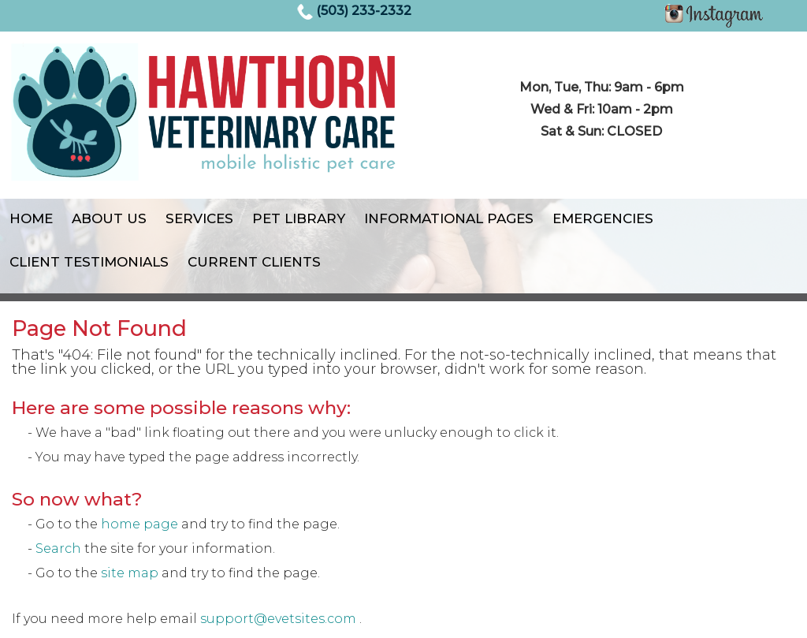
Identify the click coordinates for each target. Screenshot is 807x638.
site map (129, 572)
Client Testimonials (89, 262)
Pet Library (298, 218)
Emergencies (602, 218)
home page (139, 524)
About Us (109, 218)
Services (199, 218)
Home (31, 218)
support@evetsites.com (278, 618)
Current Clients (254, 262)
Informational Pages (449, 218)
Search (58, 548)
